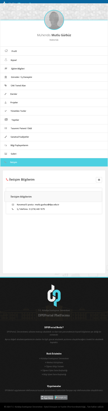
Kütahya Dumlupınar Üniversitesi (54, 358)
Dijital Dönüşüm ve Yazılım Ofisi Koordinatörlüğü (65, 407)
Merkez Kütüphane (54, 362)
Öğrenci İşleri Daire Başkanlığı (54, 370)
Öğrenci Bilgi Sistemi (54, 366)
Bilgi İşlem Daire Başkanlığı (54, 374)
